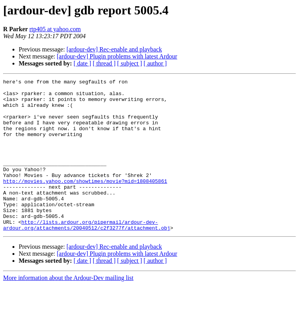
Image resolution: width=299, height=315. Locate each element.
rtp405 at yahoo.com (55, 29)
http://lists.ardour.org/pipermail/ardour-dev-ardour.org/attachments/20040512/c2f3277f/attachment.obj (86, 255)
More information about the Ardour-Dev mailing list (68, 308)
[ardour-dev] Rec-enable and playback (114, 49)
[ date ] (82, 63)
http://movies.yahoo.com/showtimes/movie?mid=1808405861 (85, 201)
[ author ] (155, 63)
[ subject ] (129, 63)
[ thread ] (104, 63)
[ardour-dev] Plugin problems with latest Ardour (117, 56)
